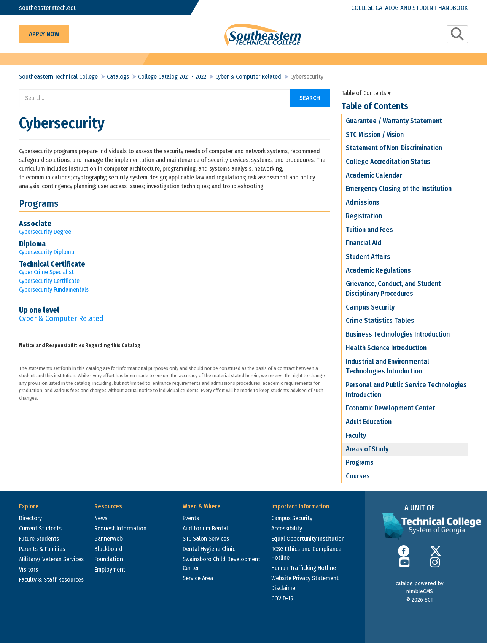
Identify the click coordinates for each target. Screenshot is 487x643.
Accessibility (286, 528)
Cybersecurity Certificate (49, 280)
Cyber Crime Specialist (46, 272)
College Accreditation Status (388, 161)
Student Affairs (368, 256)
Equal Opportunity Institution (308, 538)
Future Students (39, 538)
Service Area (198, 578)
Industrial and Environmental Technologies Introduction (387, 366)
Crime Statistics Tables (380, 320)
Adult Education (369, 422)
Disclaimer (284, 588)
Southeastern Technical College (58, 76)
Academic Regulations (378, 270)
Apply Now (44, 34)
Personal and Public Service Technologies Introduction (406, 390)
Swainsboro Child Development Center (221, 564)
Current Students (40, 528)
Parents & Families (42, 549)
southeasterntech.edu (48, 7)
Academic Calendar (374, 175)
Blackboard (108, 549)
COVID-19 (282, 598)
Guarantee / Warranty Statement (394, 121)
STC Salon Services (206, 538)
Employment (109, 569)
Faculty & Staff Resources (51, 579)
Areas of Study (367, 449)
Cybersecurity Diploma (46, 252)
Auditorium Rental (205, 528)
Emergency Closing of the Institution (399, 188)
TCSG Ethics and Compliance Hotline (306, 553)
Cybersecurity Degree (45, 231)
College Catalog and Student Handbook (409, 7)
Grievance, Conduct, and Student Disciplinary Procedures (393, 288)
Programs (360, 462)
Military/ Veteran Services (51, 559)
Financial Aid (363, 243)
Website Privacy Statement (305, 578)
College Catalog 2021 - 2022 (172, 76)
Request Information (120, 528)
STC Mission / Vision (375, 134)
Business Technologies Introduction (398, 334)
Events (191, 518)
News (100, 518)
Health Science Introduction (386, 348)
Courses (358, 476)
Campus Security (370, 307)
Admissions (362, 202)
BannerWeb (108, 538)
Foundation (108, 559)
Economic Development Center (390, 408)
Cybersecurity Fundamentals (54, 289)
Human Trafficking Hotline (303, 568)
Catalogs (118, 76)
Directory (30, 518)
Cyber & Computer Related (248, 76)
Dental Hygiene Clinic (209, 549)
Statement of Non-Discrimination (394, 148)
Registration (364, 216)
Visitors (28, 569)
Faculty (356, 435)
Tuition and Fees (369, 229)
